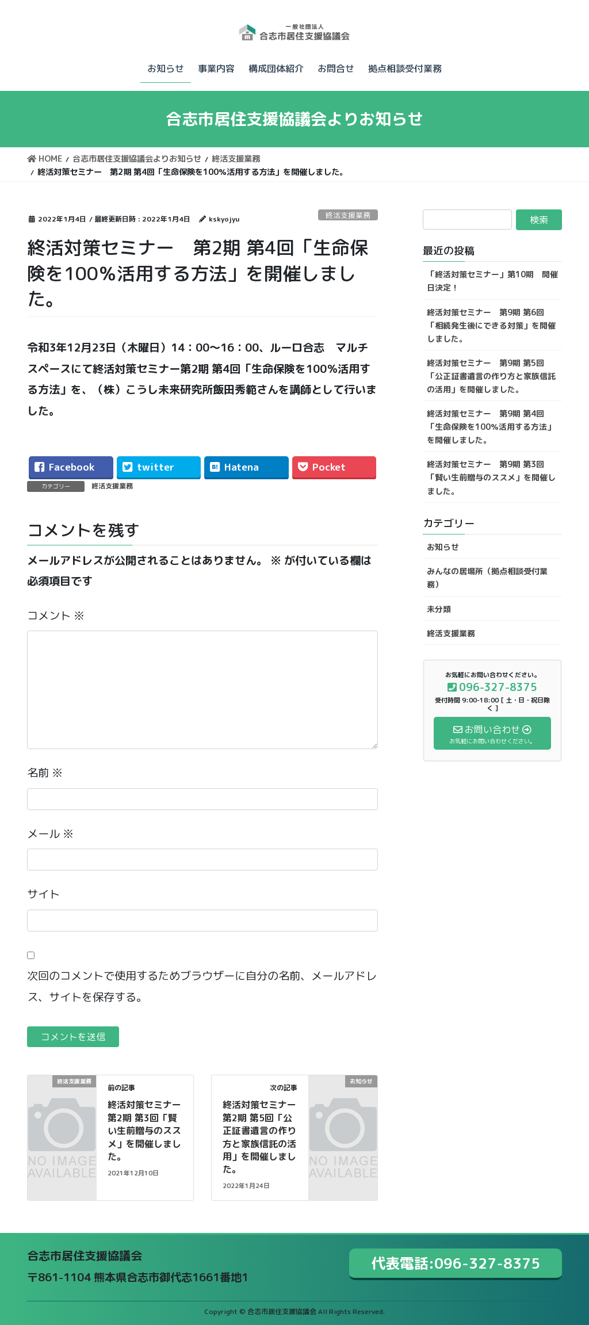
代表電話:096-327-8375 (455, 1263)
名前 (45, 772)
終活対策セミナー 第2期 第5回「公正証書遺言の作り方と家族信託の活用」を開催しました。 (264, 1136)
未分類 (439, 609)
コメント (56, 615)
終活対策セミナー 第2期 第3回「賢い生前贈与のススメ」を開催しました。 (149, 1130)
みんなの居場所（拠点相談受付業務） (487, 578)
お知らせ (443, 546)
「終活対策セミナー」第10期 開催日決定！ (492, 281)
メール (50, 833)
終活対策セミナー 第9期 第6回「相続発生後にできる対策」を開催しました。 (491, 325)
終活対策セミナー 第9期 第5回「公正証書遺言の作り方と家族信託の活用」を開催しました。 (491, 376)
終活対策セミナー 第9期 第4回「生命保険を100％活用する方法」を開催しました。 (491, 426)
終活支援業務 (348, 215)
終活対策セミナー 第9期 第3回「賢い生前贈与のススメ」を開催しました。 (491, 477)
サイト (43, 894)
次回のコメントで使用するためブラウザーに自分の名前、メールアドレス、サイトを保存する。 (202, 986)
